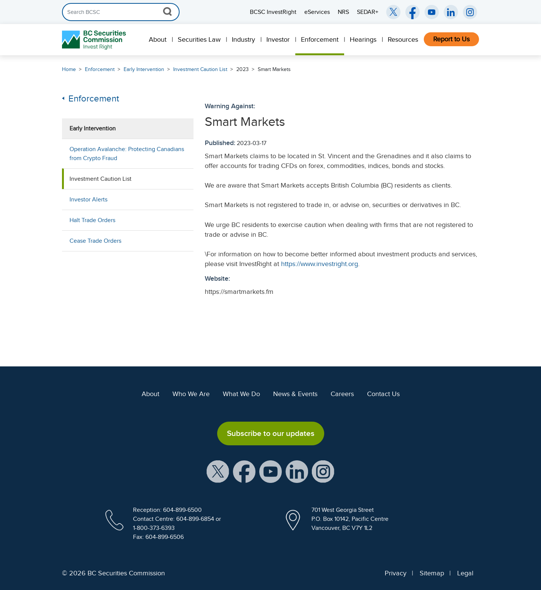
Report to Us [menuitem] (451, 39)
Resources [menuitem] (403, 39)
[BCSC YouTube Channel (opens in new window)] (432, 12)
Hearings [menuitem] (363, 39)
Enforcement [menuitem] (320, 39)
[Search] (121, 12)
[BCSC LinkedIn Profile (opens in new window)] (297, 471)
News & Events (295, 394)
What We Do (241, 394)
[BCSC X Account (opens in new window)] (218, 471)
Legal (465, 573)
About (150, 394)
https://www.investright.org (319, 264)
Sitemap (432, 573)
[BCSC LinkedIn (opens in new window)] (451, 12)
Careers (342, 394)
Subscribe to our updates (270, 433)
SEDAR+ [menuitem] (367, 12)
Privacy (396, 573)
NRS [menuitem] (343, 12)
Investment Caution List (200, 69)
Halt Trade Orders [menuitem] (92, 220)
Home (69, 69)
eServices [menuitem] (317, 12)
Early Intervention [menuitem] (93, 128)
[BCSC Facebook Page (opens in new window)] (412, 12)
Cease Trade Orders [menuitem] (95, 241)
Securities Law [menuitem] (199, 39)
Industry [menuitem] (243, 39)
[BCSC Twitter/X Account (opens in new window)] (393, 12)
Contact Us (383, 394)
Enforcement (100, 69)
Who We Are (191, 394)
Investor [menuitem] (278, 39)
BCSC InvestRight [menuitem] (273, 12)
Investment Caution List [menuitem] (100, 178)
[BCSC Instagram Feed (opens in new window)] (470, 12)
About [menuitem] (157, 39)
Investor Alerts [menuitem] (88, 199)
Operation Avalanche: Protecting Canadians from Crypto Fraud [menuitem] (127, 154)
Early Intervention (144, 69)
